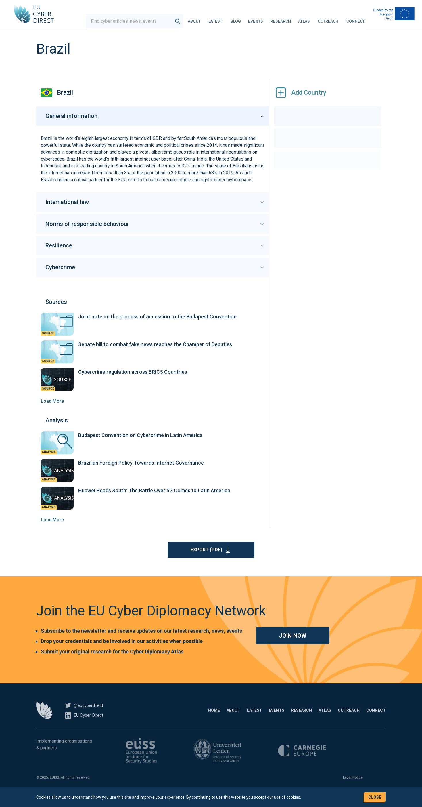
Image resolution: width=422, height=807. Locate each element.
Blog (236, 18)
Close (374, 797)
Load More (52, 410)
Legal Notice (353, 786)
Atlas (304, 18)
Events (255, 18)
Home (164, 719)
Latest (215, 18)
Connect (355, 18)
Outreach (328, 18)
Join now (292, 644)
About (194, 18)
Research (281, 18)
